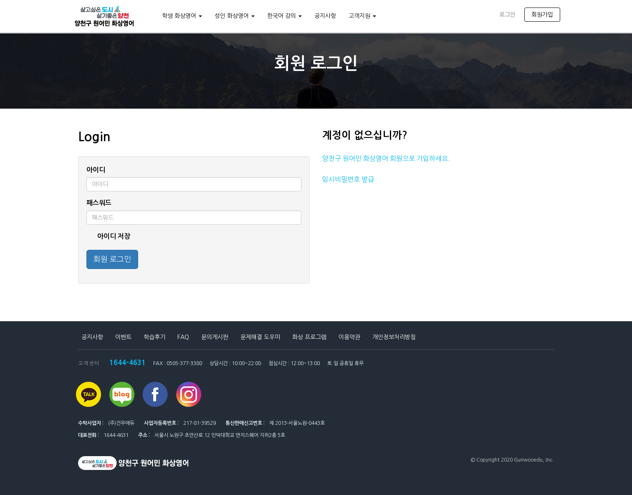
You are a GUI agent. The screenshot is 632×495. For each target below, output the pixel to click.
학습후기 (154, 337)
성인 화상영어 (235, 16)
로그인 (507, 15)
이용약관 (349, 337)
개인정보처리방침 (394, 337)
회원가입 (542, 15)
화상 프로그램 (309, 337)
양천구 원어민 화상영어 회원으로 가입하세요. (386, 158)
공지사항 (325, 16)
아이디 (95, 170)
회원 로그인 (112, 259)
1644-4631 (127, 362)
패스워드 (98, 203)
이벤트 (123, 337)
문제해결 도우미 (260, 337)
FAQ (183, 337)
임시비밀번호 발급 (348, 179)
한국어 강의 (284, 16)
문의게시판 (214, 337)
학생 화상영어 (182, 16)
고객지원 (362, 16)
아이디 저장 (108, 236)
